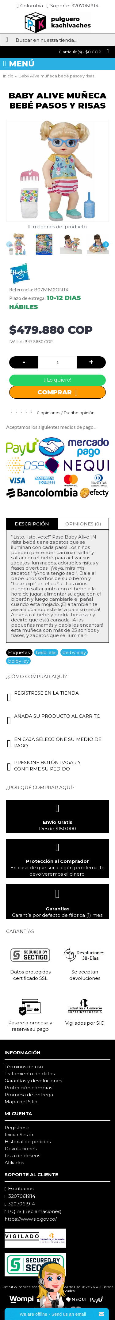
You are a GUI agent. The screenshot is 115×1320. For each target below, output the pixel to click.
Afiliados (14, 1162)
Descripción (32, 524)
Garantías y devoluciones (33, 1080)
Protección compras (28, 1088)
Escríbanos (19, 1189)
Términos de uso (24, 1066)
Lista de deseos (22, 1155)
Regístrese (17, 1127)
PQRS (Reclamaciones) (33, 1211)
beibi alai (46, 652)
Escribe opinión (79, 412)
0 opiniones (48, 412)
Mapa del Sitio (21, 1102)
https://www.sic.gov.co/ (31, 1219)
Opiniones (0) (83, 524)
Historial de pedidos (28, 1141)
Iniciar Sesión (20, 1134)
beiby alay (74, 652)
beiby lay (18, 661)
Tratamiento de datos (30, 1073)
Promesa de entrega (29, 1095)
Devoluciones (20, 1148)
